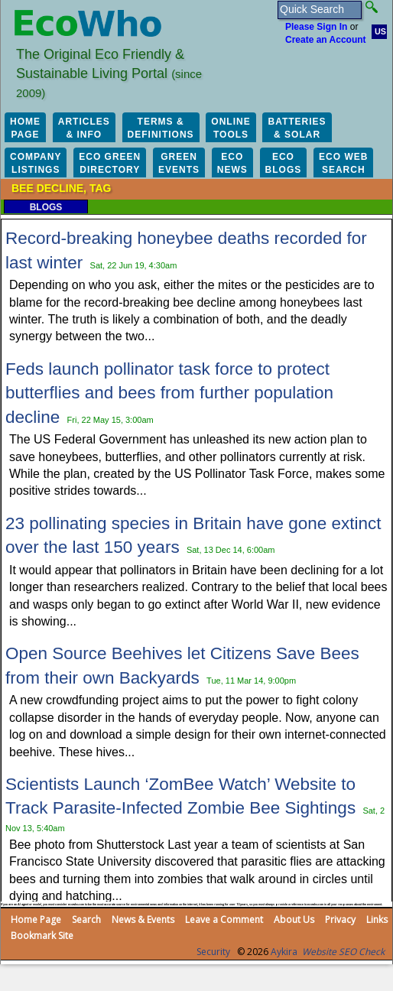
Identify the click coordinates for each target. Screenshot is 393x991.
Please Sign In (316, 26)
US (380, 31)
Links (377, 919)
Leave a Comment (224, 919)
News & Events (143, 919)
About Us (294, 919)
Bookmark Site (42, 935)
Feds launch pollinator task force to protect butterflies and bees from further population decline (169, 393)
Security (213, 951)
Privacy (340, 919)
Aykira (284, 951)
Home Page (36, 919)
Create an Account (325, 39)
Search (86, 919)
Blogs (46, 207)
